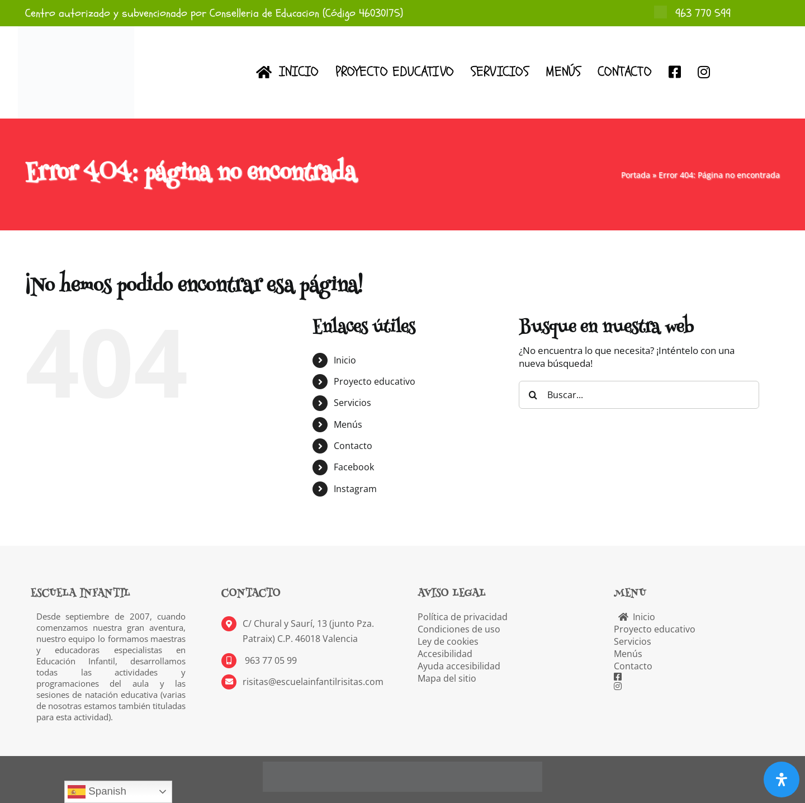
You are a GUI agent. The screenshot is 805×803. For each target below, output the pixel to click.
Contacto (353, 446)
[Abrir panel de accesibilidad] (781, 779)
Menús (348, 424)
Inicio (345, 360)
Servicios (352, 402)
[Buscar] (533, 395)
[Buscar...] (639, 395)
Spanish (97, 792)
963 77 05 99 (270, 660)
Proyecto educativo (374, 381)
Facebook (354, 467)
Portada (635, 174)
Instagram (355, 489)
